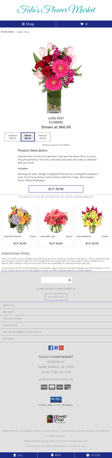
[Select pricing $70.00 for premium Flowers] (42, 137)
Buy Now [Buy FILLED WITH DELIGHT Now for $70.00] (19, 243)
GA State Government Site (73, 441)
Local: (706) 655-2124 (56, 372)
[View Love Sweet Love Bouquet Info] (56, 220)
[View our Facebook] (50, 349)
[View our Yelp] (61, 349)
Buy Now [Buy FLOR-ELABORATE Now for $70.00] (92, 243)
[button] (56, 400)
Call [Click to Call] (18, 455)
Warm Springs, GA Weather (39, 441)
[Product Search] (56, 280)
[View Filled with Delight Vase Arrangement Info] (20, 220)
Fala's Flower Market (56, 10)
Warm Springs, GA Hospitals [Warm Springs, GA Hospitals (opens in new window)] (59, 431)
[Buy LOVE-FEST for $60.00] (56, 188)
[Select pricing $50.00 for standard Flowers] (13, 137)
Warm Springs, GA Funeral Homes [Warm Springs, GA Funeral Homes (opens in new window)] (21, 431)
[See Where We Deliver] (56, 296)
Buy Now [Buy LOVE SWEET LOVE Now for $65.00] (56, 243)
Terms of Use (77, 446)
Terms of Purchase (57, 446)
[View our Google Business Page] (56, 349)
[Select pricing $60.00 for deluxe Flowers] (27, 137)
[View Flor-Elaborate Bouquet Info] (92, 220)
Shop (28, 24)
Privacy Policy (35, 446)
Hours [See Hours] (93, 455)
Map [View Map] (56, 455)
